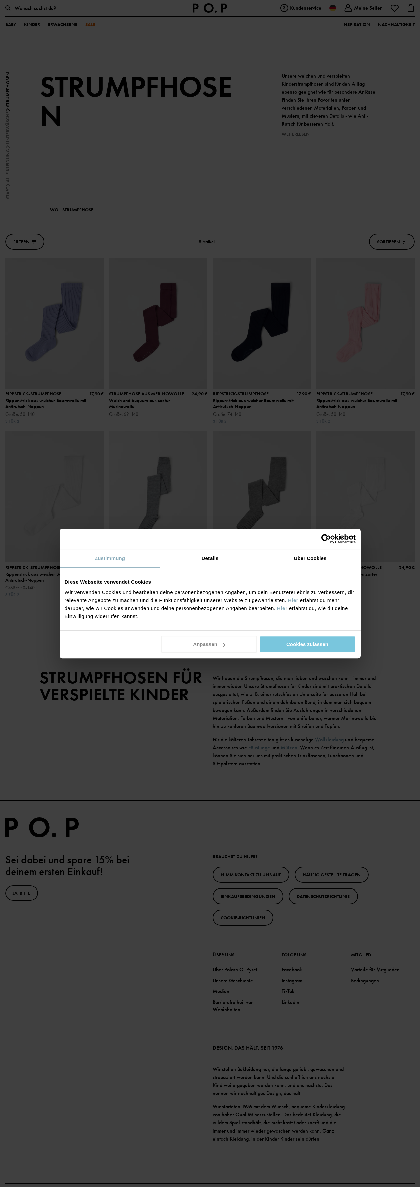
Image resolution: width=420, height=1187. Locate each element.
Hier (293, 600)
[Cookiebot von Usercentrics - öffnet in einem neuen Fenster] (326, 539)
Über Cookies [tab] (310, 558)
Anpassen (209, 644)
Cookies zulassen (307, 644)
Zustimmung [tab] (110, 558)
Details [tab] (210, 558)
